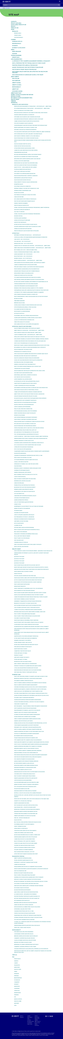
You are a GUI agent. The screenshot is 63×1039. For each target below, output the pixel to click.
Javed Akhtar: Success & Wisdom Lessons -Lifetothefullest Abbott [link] (29, 262)
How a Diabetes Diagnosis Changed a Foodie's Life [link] (26, 294)
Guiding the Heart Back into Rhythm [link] (22, 228)
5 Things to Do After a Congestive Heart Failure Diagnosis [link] (28, 609)
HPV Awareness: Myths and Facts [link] (22, 900)
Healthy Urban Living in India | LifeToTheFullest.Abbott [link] (27, 328)
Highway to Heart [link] (18, 655)
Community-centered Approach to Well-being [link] (25, 946)
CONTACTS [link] (13, 21)
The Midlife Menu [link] (18, 510)
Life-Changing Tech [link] (16, 59)
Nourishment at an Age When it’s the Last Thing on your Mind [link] (28, 506)
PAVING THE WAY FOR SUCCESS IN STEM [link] (22, 146)
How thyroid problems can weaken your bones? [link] (25, 417)
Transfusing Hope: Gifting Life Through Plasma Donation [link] (27, 915)
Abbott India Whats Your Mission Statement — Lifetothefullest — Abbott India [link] (32, 247)
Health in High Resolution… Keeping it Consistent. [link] (26, 175)
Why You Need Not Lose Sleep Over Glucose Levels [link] (26, 805)
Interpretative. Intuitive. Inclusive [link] (22, 480)
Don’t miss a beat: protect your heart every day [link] (25, 672)
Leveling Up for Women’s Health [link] (21, 497)
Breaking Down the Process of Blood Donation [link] (25, 902)
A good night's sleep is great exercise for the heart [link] (26, 624)
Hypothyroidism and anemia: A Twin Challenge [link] (25, 307)
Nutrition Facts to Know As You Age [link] (22, 351)
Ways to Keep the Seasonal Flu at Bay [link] (23, 457)
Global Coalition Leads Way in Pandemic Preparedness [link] (27, 213)
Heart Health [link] (17, 958)
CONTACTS (29, 1020)
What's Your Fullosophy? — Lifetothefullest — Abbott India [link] (28, 260)
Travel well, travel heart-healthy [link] (22, 927)
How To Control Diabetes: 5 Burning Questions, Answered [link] (27, 750)
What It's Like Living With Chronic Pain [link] (23, 408)
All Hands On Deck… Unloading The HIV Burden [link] (25, 894)
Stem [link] (15, 1005)
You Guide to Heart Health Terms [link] (22, 618)
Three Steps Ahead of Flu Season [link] (22, 322)
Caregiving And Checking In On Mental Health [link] (25, 495)
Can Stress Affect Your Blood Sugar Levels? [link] (24, 773)
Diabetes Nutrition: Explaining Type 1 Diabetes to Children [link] (28, 746)
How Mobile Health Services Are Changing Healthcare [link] (27, 116)
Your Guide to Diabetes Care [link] (21, 704)
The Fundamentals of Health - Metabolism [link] (24, 517)
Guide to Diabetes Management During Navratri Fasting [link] (27, 718)
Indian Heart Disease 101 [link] (19, 586)
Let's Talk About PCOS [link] (19, 493)
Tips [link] (15, 997)
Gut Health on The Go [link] (19, 313)
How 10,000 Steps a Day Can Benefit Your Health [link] (25, 400)
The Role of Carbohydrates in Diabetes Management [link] (26, 733)
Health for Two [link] (18, 820)
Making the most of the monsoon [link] (22, 508)
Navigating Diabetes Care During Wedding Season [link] (26, 765)
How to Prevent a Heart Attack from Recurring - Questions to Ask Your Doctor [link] (33, 550)
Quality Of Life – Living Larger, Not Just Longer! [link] (25, 167)
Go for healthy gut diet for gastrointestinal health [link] (26, 381)
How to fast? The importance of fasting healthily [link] (26, 343)
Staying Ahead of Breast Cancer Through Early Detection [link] (28, 305)
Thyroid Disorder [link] (16, 55)
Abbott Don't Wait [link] (16, 93)
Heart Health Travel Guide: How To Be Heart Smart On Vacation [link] (29, 577)
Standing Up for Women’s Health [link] (22, 470)
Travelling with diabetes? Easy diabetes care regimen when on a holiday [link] (31, 742)
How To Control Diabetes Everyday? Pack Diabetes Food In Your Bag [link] (30, 682)
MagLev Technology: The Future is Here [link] (23, 110)
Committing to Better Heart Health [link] (22, 651)
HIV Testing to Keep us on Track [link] (21, 887)
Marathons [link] (17, 967)
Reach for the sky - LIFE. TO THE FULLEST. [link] (23, 256)
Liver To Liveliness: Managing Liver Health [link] (24, 514)
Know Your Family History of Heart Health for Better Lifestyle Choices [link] (31, 567)
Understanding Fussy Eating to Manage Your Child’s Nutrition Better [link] (30, 438)
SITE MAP (36, 1015)
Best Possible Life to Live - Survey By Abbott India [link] (25, 249)
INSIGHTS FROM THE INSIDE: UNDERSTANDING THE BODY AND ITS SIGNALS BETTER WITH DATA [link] (32, 141)
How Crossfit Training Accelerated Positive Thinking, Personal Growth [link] (31, 338)
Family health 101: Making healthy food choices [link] (25, 383)
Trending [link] (16, 994)
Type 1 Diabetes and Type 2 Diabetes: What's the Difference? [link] (28, 740)
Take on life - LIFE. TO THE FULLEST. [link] (22, 239)
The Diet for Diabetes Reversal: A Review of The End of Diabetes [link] (29, 701)
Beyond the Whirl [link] (18, 298)
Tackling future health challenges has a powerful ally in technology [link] (31, 948)
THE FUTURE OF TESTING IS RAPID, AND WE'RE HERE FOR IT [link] (26, 883)
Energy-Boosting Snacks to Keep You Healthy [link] (25, 413)
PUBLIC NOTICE (29, 1024)
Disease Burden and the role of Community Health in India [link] (28, 866)
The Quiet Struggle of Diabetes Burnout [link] (23, 849)
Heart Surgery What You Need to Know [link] (23, 571)
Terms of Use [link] (14, 28)
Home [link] (12, 29)
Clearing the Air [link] (18, 525)
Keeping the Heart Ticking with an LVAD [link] (23, 873)
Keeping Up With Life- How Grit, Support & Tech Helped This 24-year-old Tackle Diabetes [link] (32, 795)
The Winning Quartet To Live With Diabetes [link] (24, 824)
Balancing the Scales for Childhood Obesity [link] (24, 487)
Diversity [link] (16, 984)
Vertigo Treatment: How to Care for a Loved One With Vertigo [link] (29, 428)
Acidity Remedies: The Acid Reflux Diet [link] (23, 379)
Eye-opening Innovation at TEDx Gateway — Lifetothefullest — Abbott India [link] (32, 108)
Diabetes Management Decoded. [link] (21, 803)
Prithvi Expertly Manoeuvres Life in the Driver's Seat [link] (26, 269)
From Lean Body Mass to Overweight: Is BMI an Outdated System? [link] (29, 421)
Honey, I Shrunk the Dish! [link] (20, 826)
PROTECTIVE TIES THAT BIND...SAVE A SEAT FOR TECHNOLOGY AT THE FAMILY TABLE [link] (31, 798)
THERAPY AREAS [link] (17, 35)
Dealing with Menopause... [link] (20, 453)
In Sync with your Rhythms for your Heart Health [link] (26, 644)
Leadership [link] (16, 988)
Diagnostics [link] (17, 965)
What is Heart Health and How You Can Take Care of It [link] (27, 565)
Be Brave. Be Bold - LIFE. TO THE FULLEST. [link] (23, 258)
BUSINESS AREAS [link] (17, 33)
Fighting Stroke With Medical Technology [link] (24, 114)
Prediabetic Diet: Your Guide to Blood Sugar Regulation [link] (27, 727)
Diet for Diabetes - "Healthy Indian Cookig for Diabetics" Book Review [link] (30, 706)
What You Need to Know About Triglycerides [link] (24, 776)
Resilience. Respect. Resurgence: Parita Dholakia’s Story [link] (27, 468)
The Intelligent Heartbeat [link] (20, 218)
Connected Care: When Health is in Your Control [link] (26, 150)
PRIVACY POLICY (37, 1022)
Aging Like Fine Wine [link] (19, 196)
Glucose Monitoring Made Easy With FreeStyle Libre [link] (26, 782)
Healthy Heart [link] (15, 99)
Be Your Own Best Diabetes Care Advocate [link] (24, 763)
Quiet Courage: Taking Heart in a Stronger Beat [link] (25, 663)
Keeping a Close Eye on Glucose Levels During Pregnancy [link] (27, 793)
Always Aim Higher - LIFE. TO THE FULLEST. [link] (23, 254)
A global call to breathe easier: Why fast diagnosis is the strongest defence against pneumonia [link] (32, 922)
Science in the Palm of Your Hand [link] (22, 220)
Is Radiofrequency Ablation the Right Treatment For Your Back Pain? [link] (30, 125)
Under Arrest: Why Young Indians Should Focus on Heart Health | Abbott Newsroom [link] (31, 633)
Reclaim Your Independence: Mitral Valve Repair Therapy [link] (27, 154)
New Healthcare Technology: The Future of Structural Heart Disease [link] (30, 112)
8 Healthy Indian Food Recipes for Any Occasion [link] (25, 396)
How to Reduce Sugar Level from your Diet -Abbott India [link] (27, 332)
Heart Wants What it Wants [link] (20, 648)
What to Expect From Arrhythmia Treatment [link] (24, 875)
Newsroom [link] (14, 102)
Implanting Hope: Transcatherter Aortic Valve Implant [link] (27, 158)
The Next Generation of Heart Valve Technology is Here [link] (27, 226)
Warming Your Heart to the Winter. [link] (22, 640)
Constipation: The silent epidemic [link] (22, 368)
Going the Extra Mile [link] (19, 483)
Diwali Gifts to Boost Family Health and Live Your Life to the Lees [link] (29, 336)
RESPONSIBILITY (29, 1017)
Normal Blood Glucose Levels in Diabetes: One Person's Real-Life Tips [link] (30, 723)
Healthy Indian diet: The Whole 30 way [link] (23, 349)
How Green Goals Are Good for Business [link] (23, 931)
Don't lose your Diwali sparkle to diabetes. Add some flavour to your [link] (30, 676)
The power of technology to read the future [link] (25, 194)
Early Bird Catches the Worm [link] (21, 521)
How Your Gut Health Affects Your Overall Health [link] (26, 389)
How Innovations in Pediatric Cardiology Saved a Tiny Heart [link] (28, 119)
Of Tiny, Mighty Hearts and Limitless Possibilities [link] (25, 638)
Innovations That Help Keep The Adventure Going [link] (26, 163)
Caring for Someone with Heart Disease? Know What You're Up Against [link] (31, 597)
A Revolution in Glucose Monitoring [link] (23, 780)
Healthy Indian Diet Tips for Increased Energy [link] (25, 425)
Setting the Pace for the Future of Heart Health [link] (25, 224)
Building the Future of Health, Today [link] (23, 942)
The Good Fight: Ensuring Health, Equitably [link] (24, 919)
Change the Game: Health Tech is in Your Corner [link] (25, 843)
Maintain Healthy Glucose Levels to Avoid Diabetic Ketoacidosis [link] (29, 771)
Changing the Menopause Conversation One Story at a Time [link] (28, 455)
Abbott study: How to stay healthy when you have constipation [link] (29, 394)
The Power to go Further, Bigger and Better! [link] (24, 173)
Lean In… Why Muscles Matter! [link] (21, 461)
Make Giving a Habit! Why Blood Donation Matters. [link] (26, 892)
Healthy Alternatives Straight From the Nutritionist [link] (26, 358)
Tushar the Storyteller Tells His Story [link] (23, 275)
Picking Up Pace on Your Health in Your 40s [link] (24, 485)
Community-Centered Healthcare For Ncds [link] (24, 938)
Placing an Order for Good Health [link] (22, 169)
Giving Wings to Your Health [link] (21, 828)
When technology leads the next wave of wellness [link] (26, 230)
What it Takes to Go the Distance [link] (22, 538)
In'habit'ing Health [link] (18, 184)
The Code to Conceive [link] (19, 211)
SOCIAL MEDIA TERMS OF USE (37, 1018)
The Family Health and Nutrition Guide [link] (23, 372)
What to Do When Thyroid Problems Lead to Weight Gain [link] (27, 366)
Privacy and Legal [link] (16, 23)
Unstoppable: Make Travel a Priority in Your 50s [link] (25, 375)
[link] (4, 8)
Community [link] (16, 982)
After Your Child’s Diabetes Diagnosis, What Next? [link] (26, 853)
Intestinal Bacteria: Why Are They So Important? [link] (25, 355)
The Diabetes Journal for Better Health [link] (23, 680)
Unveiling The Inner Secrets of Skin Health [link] (24, 519)
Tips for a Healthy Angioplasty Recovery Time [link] (25, 575)
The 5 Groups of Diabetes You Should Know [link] (24, 759)
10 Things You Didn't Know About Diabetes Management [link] (27, 714)
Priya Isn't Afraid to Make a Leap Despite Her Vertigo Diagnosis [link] (29, 266)
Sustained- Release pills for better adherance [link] (25, 129)
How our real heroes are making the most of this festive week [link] (29, 279)
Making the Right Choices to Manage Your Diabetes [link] (26, 784)
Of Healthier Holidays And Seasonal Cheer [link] (24, 148)
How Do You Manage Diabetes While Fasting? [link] (24, 847)
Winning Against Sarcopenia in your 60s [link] (23, 489)
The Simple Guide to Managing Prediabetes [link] (24, 697)
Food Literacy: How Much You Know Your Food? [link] (25, 419)
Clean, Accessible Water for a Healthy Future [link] (25, 940)
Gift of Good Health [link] (19, 523)
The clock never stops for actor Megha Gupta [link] (25, 786)
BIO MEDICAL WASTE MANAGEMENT (30, 1022)
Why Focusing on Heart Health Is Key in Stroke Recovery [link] (27, 605)
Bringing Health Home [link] (19, 302)
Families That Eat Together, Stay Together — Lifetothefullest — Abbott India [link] (32, 245)
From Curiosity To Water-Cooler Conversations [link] (25, 182)
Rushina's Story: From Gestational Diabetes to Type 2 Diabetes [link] (28, 288)
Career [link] (16, 963)
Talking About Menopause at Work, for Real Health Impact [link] (28, 317)
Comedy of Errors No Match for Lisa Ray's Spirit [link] (25, 264)
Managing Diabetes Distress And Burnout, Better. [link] (25, 811)
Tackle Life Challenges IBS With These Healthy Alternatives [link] (28, 360)
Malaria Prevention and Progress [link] (22, 890)
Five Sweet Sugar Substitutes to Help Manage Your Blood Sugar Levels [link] (30, 693)
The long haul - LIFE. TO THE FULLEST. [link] (22, 241)
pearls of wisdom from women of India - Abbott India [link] (26, 252)
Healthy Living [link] (17, 969)
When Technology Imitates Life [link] (21, 205)
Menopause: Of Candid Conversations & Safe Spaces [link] (26, 944)
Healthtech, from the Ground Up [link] (22, 209)
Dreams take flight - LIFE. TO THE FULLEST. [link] (23, 243)
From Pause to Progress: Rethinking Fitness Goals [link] (26, 533)
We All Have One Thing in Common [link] (22, 536)
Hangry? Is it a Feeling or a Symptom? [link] (23, 801)
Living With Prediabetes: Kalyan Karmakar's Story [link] (26, 286)
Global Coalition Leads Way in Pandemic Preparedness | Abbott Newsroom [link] (31, 207)
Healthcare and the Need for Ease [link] (22, 180)
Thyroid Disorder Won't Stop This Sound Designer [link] (26, 283)
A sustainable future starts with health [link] (23, 933)
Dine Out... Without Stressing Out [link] (22, 817)
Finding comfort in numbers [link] (21, 203)
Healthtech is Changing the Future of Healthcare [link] (26, 156)
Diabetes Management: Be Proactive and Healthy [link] (25, 778)
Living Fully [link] (17, 990)
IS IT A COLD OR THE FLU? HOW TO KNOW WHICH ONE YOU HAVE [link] (27, 444)
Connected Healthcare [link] (19, 864)
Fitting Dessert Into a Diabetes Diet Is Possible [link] (25, 716)
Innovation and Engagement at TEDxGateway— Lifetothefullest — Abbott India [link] (32, 106)
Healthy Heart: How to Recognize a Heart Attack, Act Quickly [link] (28, 622)
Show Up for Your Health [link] (20, 222)
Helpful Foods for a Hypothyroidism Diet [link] (24, 404)
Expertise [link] (16, 975)
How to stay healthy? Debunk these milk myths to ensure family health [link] (31, 353)
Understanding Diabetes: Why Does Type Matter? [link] (25, 837)
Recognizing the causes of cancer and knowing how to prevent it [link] (30, 347)
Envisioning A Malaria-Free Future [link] (22, 909)
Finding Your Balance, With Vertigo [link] (22, 472)
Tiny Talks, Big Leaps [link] (18, 540)
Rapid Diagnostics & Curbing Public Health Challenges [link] (27, 906)
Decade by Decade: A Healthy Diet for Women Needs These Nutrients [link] (30, 398)
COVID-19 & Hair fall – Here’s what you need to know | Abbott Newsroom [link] (31, 436)
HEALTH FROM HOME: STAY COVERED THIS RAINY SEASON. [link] (26, 138)
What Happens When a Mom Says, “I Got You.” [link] (24, 851)
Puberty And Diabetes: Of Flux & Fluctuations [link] (24, 815)
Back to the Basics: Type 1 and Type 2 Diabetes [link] (24, 841)
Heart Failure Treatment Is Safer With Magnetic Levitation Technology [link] (31, 868)
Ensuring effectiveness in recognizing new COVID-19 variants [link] (28, 877)
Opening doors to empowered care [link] (22, 190)
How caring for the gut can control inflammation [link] (26, 324)
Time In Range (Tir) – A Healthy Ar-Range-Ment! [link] (25, 807)
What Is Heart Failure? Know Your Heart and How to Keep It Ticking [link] (30, 592)
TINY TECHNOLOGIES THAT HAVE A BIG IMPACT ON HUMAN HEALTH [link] (28, 133)
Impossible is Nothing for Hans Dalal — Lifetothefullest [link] (27, 235)
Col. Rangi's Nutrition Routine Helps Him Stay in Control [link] (27, 277)
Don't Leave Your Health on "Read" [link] (22, 171)
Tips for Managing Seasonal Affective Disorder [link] (25, 411)
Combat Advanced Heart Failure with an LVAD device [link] (26, 121)
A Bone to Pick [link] (17, 504)
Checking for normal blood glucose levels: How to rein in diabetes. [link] (30, 687)
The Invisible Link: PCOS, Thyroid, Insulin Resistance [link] (26, 315)
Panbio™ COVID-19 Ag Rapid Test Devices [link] (22, 94)
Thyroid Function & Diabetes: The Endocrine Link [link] (25, 813)
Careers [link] (13, 39)
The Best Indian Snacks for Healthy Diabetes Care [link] (26, 737)
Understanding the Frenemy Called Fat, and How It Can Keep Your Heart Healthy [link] (31, 553)
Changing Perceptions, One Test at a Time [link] (24, 911)
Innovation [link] (17, 986)
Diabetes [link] (16, 961)
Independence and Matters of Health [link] (23, 177)
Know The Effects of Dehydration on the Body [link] (25, 402)
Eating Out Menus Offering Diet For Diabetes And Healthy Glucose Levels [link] (31, 695)
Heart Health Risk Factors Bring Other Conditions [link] (26, 620)
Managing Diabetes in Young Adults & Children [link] (25, 790)
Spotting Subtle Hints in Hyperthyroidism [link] (24, 527)
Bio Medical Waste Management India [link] (21, 98)
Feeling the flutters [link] (19, 192)
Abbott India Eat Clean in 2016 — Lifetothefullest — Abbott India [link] (29, 330)
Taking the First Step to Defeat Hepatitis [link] (23, 904)
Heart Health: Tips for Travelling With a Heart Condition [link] (27, 582)
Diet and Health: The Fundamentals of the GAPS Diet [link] (26, 432)
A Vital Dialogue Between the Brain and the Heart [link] (26, 668)
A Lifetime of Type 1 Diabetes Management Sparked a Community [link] (29, 292)
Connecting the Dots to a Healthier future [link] (24, 839)
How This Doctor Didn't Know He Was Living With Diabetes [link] (27, 757)
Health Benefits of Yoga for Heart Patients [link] (24, 590)
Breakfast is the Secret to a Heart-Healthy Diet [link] (25, 603)
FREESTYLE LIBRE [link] (17, 1001)
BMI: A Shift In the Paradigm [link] (20, 531)
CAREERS (28, 1015)
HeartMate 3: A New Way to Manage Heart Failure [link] (25, 862)
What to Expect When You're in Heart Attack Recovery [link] (27, 616)
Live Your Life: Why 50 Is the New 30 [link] (22, 377)
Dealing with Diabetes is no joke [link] (21, 788)
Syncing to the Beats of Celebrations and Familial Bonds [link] (27, 665)
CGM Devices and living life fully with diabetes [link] (25, 830)
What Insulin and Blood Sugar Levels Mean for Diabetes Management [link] (30, 754)
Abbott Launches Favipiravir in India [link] (22, 858)
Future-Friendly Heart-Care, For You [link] (23, 642)
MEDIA (28, 1018)
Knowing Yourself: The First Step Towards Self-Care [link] (26, 188)
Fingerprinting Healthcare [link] (20, 152)
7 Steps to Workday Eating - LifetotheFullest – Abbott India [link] (28, 334)
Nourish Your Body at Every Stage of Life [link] (24, 440)
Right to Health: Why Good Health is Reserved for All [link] (27, 529)
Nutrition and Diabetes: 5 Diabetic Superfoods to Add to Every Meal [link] (30, 689)
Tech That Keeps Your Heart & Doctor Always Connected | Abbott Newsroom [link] (32, 131)
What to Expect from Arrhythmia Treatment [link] (24, 613)
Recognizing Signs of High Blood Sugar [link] (23, 735)
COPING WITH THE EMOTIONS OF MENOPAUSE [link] (23, 447)
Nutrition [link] (16, 973)
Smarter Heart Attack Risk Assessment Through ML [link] (26, 636)
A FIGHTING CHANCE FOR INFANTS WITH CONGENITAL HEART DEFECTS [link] (29, 442)
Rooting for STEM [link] (18, 216)
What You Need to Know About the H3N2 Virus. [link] (25, 478)
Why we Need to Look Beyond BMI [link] (22, 311)
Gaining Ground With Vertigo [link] (21, 500)
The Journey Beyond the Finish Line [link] (22, 309)
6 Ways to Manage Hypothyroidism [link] (22, 406)
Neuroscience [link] (17, 992)
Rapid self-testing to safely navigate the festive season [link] (27, 879)
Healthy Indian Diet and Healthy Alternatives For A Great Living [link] (29, 370)
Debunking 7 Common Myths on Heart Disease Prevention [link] (27, 601)
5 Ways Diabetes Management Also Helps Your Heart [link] (26, 725)
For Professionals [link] (18, 37)
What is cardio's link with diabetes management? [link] (25, 684)
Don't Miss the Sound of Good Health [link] (23, 646)
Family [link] (15, 971)
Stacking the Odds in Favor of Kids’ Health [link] (24, 845)
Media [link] (12, 49)
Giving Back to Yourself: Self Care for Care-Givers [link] (26, 464)
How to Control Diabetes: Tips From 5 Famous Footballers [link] (28, 729)
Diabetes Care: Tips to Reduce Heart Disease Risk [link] (25, 712)
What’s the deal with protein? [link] (21, 546)
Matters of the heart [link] (19, 556)
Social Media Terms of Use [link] (18, 24)
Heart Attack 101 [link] (18, 573)
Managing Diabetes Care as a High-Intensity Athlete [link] (26, 748)
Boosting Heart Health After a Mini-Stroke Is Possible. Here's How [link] (29, 611)
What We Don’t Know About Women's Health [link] (24, 201)
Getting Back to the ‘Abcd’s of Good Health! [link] (24, 491)
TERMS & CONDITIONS (37, 1025)
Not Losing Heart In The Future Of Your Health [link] (25, 199)
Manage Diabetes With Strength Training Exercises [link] (26, 761)
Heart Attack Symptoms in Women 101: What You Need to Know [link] (28, 594)
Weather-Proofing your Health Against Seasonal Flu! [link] (27, 896)
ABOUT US (21, 1015)
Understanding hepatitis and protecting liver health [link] (27, 925)
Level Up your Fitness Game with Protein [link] (23, 502)
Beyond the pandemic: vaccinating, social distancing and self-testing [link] (31, 881)
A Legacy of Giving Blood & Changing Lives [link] (24, 319)
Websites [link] (13, 101)
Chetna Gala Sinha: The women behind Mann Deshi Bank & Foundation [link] (30, 237)
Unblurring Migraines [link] (19, 300)
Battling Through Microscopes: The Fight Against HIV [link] (26, 898)
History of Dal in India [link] (19, 415)
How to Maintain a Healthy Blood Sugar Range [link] (25, 708)
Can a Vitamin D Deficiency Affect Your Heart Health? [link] (27, 607)
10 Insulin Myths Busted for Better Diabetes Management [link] (27, 699)
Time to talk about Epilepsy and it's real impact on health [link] (27, 544)
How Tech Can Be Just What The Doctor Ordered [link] (25, 165)
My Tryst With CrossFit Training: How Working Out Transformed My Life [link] (31, 281)
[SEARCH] (31, 5)
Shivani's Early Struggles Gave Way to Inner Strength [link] (27, 271)
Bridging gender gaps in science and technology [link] (26, 936)
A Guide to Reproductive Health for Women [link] (24, 385)
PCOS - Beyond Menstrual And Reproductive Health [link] (26, 434)
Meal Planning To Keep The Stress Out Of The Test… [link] (26, 474)
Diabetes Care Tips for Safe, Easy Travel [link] (23, 720)
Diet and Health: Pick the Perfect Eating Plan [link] (25, 423)
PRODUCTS (21, 1017)
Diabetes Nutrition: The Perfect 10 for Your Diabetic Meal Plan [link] (29, 731)
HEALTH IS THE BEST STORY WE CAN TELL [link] (22, 144)
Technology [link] (17, 980)
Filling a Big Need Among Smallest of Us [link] (23, 860)
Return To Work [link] (15, 96)
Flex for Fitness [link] (18, 466)
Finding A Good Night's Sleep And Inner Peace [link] (25, 364)
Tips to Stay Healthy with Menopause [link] (22, 449)
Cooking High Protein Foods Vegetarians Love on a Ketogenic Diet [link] (30, 341)
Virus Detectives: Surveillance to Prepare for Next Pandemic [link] (28, 885)
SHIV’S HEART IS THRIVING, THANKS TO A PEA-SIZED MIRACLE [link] (27, 136)
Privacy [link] (13, 26)
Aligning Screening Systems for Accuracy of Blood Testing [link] (28, 917)
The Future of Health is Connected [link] (22, 186)
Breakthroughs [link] (18, 977)
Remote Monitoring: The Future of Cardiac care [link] (25, 127)
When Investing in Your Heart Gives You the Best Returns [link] (27, 670)
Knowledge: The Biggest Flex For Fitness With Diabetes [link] (27, 809)
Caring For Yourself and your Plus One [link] (23, 832)
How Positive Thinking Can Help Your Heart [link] (24, 599)
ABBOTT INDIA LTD (37, 1021)
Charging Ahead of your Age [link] (21, 542)
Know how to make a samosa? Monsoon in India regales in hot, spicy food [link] (31, 345)
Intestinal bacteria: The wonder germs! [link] (23, 362)
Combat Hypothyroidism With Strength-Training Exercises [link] (28, 391)
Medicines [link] (16, 1003)
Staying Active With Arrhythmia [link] (21, 160)
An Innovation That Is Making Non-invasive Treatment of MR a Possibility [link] (31, 626)
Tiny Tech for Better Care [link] (20, 870)
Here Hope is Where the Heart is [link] (21, 657)
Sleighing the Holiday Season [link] (21, 512)
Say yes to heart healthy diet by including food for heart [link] (28, 580)
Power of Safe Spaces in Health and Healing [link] (24, 913)
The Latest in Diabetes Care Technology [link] (23, 123)
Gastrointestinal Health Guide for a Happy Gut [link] (25, 430)
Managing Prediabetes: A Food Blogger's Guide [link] (25, 767)
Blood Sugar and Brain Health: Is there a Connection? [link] (27, 834)
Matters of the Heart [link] (19, 563)
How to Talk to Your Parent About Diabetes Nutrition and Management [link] (31, 744)
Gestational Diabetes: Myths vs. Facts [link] (23, 769)
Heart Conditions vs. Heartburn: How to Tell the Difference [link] (28, 588)
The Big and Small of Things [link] (20, 653)
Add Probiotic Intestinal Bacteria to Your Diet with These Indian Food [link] (31, 387)
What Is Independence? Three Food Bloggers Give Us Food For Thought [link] (31, 296)
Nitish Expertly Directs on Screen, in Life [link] (23, 273)
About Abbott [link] (15, 76)
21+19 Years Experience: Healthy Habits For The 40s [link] (26, 459)
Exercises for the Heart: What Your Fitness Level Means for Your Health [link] (31, 569)
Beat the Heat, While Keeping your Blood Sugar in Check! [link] (27, 822)
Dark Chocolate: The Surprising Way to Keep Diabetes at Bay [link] (28, 691)
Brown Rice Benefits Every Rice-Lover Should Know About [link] (28, 678)
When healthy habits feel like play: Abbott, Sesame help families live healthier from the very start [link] (32, 951)
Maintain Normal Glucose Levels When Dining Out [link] (26, 752)
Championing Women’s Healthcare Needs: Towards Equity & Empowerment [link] (31, 451)
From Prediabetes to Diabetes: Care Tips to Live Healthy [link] (27, 710)
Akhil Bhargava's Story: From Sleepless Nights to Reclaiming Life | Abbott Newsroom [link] (31, 629)
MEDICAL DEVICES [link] (18, 999)
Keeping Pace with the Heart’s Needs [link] (22, 661)
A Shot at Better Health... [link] (20, 476)
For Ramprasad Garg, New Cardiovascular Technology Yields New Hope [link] (31, 290)
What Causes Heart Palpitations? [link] (22, 584)
